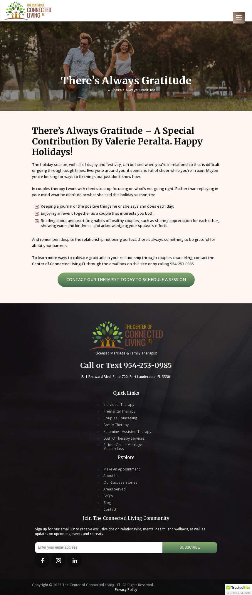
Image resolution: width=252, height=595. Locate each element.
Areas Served (114, 489)
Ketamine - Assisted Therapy (127, 431)
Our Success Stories (120, 482)
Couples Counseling (120, 418)
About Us (111, 476)
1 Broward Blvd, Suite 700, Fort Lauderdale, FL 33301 (126, 376)
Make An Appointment (121, 469)
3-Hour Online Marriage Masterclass (122, 447)
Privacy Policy (126, 589)
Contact (109, 509)
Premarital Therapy (119, 411)
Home (101, 90)
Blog (107, 503)
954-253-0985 (182, 263)
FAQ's (108, 496)
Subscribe (189, 547)
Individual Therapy (118, 404)
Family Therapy (116, 425)
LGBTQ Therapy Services (124, 438)
